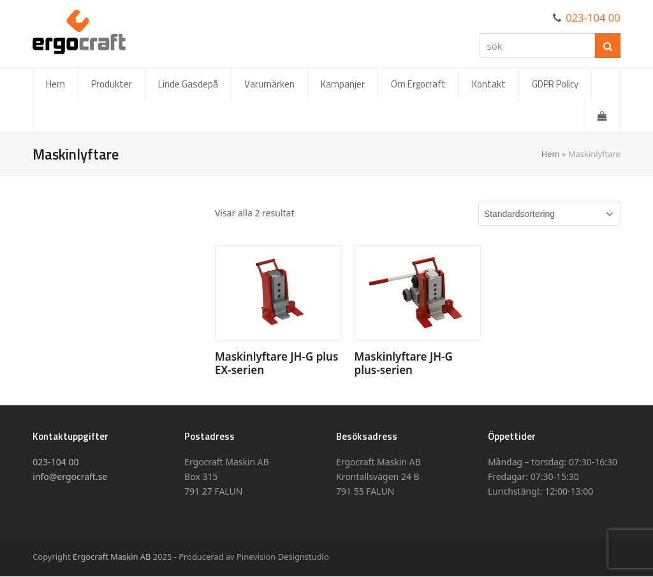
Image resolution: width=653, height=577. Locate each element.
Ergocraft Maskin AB (111, 556)
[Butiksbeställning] (549, 213)
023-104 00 (593, 17)
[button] (602, 116)
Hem (550, 154)
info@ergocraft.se (70, 476)
